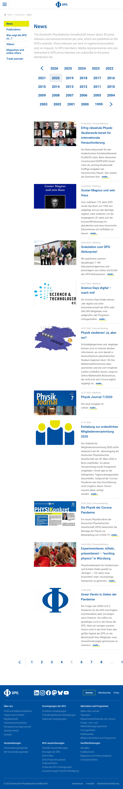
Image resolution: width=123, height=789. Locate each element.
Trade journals (14, 58)
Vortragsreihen (87, 730)
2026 (54, 68)
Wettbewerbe (87, 734)
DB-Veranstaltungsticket (16, 752)
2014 (56, 87)
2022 (109, 68)
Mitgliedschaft (11, 719)
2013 (70, 87)
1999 (99, 104)
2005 (97, 95)
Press (116, 692)
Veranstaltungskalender (16, 748)
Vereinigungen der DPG (54, 706)
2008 (56, 95)
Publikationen (87, 752)
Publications (20, 15)
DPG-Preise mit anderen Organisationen (54, 761)
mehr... (105, 176)
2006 (83, 95)
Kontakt (8, 734)
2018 (83, 78)
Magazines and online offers (15, 51)
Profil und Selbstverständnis (18, 711)
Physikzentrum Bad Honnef (17, 726)
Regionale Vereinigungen (54, 719)
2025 (68, 68)
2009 (42, 95)
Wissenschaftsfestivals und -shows (97, 719)
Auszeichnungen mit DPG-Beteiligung (60, 771)
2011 (97, 87)
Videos (10, 44)
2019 (70, 78)
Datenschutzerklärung (108, 783)
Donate (89, 692)
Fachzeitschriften (89, 759)
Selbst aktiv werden (90, 711)
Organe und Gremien (14, 715)
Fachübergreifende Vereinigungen (59, 715)
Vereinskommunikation (15, 722)
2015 (42, 87)
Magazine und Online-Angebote (95, 755)
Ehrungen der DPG (51, 752)
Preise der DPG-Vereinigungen (57, 767)
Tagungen (85, 715)
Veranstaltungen (12, 743)
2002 (57, 104)
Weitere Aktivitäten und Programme (98, 738)
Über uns (8, 706)
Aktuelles (84, 748)
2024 (82, 68)
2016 (111, 78)
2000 (85, 104)
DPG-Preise (47, 755)
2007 (70, 95)
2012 (83, 87)
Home (8, 15)
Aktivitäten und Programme (94, 706)
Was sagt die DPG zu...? (16, 37)
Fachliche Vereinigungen (54, 711)
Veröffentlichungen (90, 743)
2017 (97, 78)
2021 (42, 78)
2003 (43, 104)
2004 (111, 95)
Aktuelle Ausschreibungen (55, 748)
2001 (71, 104)
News (9, 23)
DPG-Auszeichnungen (53, 743)
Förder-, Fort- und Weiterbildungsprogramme (93, 724)
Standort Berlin (11, 730)
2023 (96, 68)
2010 (111, 87)
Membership (104, 692)
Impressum (77, 783)
